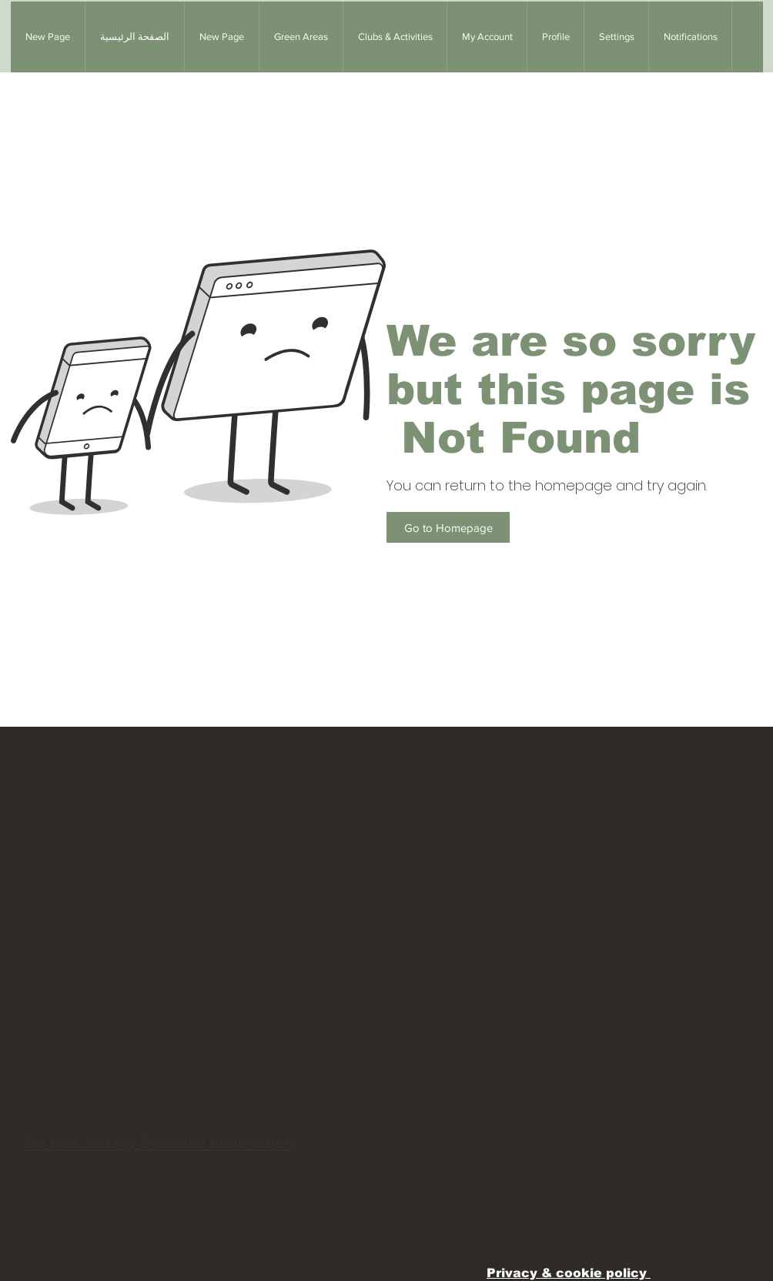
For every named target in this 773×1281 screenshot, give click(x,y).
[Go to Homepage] (448, 527)
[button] (301, 37)
